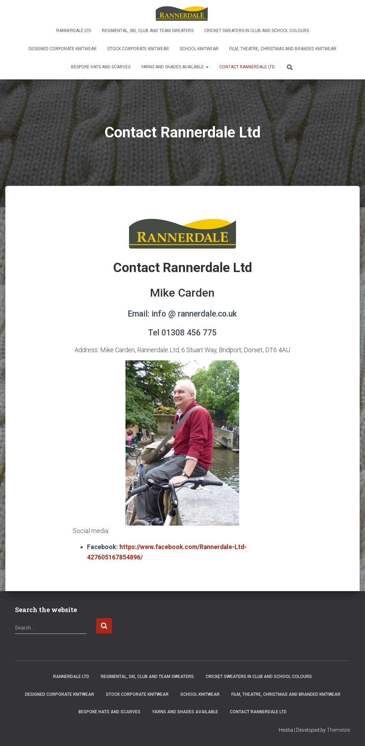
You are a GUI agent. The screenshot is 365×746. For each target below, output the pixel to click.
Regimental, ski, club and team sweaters (148, 30)
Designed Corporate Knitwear (63, 48)
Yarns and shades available (175, 66)
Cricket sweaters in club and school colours (256, 30)
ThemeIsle (338, 730)
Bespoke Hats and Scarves (100, 66)
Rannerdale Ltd (73, 30)
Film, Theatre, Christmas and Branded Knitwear (282, 48)
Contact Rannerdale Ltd (247, 66)
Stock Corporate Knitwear (138, 48)
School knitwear (199, 48)
